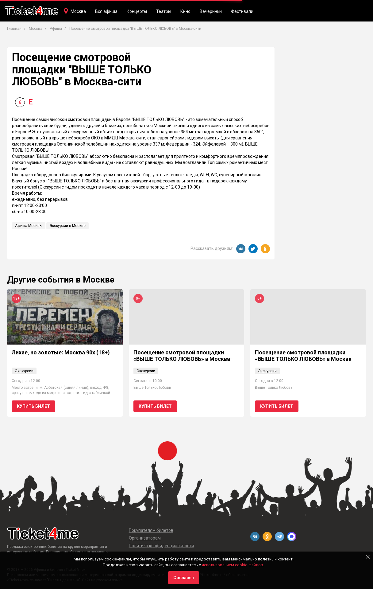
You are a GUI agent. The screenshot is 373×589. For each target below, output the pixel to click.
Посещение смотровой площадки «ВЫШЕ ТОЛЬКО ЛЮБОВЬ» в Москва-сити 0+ (182, 359)
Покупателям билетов (151, 530)
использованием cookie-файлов (232, 565)
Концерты (137, 11)
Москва (78, 11)
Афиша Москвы (28, 226)
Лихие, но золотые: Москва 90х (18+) (61, 352)
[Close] (368, 557)
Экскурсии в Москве (67, 226)
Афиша (56, 28)
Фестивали (242, 11)
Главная (14, 28)
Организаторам (145, 538)
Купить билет (33, 406)
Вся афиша (106, 11)
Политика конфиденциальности (161, 545)
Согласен (183, 577)
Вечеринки (211, 11)
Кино (185, 11)
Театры (163, 11)
